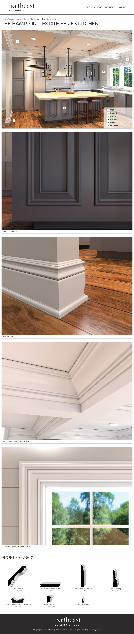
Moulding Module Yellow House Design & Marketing (68, 630)
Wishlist (122, 7)
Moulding (97, 7)
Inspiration (110, 7)
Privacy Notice (96, 630)
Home (87, 7)
